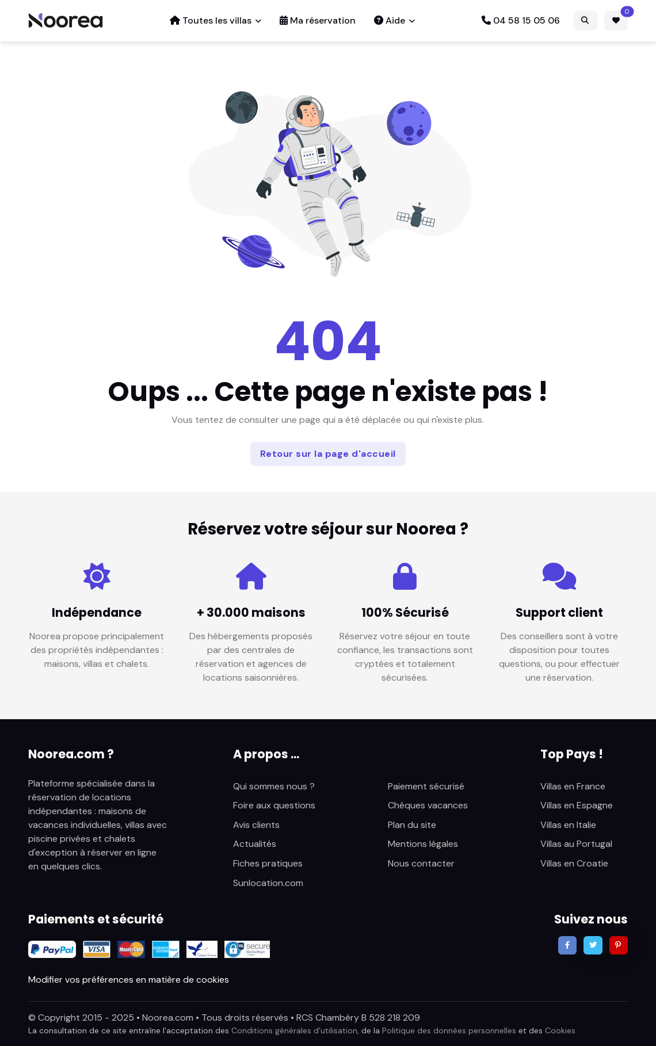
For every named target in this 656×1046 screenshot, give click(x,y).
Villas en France (572, 786)
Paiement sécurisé (426, 786)
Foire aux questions (274, 805)
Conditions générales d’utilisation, (295, 1030)
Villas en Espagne (576, 805)
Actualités (254, 844)
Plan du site (412, 825)
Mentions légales (423, 844)
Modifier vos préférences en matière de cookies (128, 980)
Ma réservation (318, 20)
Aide (389, 20)
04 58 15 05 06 (521, 20)
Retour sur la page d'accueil (328, 454)
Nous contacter (421, 863)
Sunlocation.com (268, 883)
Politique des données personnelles (449, 1030)
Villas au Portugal (576, 844)
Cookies (560, 1030)
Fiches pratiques (268, 863)
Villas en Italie (568, 825)
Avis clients (256, 825)
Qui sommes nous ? (274, 786)
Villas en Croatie (574, 863)
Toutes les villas (210, 20)
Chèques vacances (428, 805)
